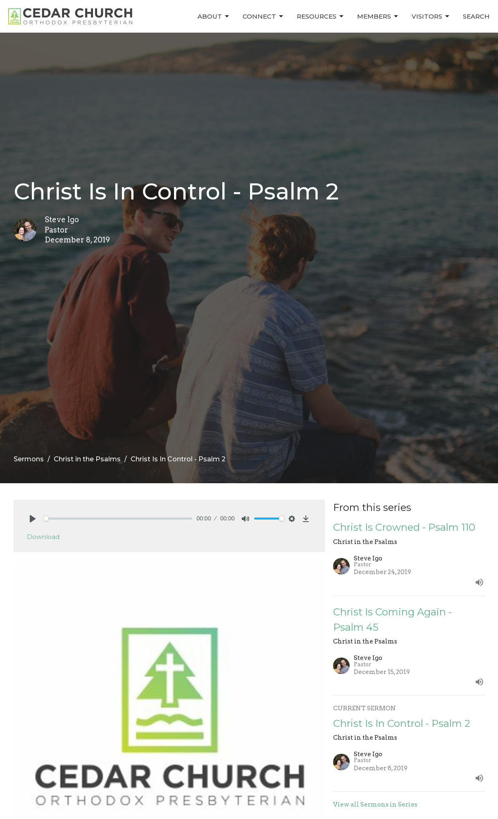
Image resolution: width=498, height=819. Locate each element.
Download (43, 537)
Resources (321, 16)
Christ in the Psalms (87, 459)
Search (476, 16)
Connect (263, 16)
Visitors (431, 16)
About (214, 16)
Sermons (29, 459)
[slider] (118, 518)
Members (378, 16)
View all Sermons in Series (375, 804)
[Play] (32, 518)
